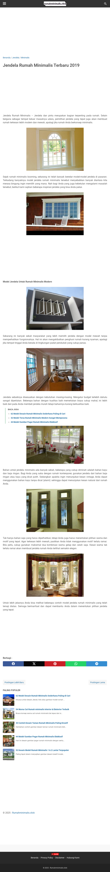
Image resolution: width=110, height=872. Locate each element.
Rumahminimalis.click (23, 812)
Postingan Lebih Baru (14, 682)
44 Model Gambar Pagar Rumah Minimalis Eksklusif (34, 422)
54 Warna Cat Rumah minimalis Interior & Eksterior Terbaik (42, 709)
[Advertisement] (55, 32)
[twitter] (34, 663)
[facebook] (13, 663)
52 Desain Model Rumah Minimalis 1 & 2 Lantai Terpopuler (42, 750)
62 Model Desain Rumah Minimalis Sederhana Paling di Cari (38, 414)
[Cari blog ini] (105, 3)
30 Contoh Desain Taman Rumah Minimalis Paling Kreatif (42, 723)
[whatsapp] (75, 663)
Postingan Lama (97, 682)
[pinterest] (55, 663)
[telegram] (96, 663)
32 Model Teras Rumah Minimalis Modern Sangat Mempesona (39, 418)
